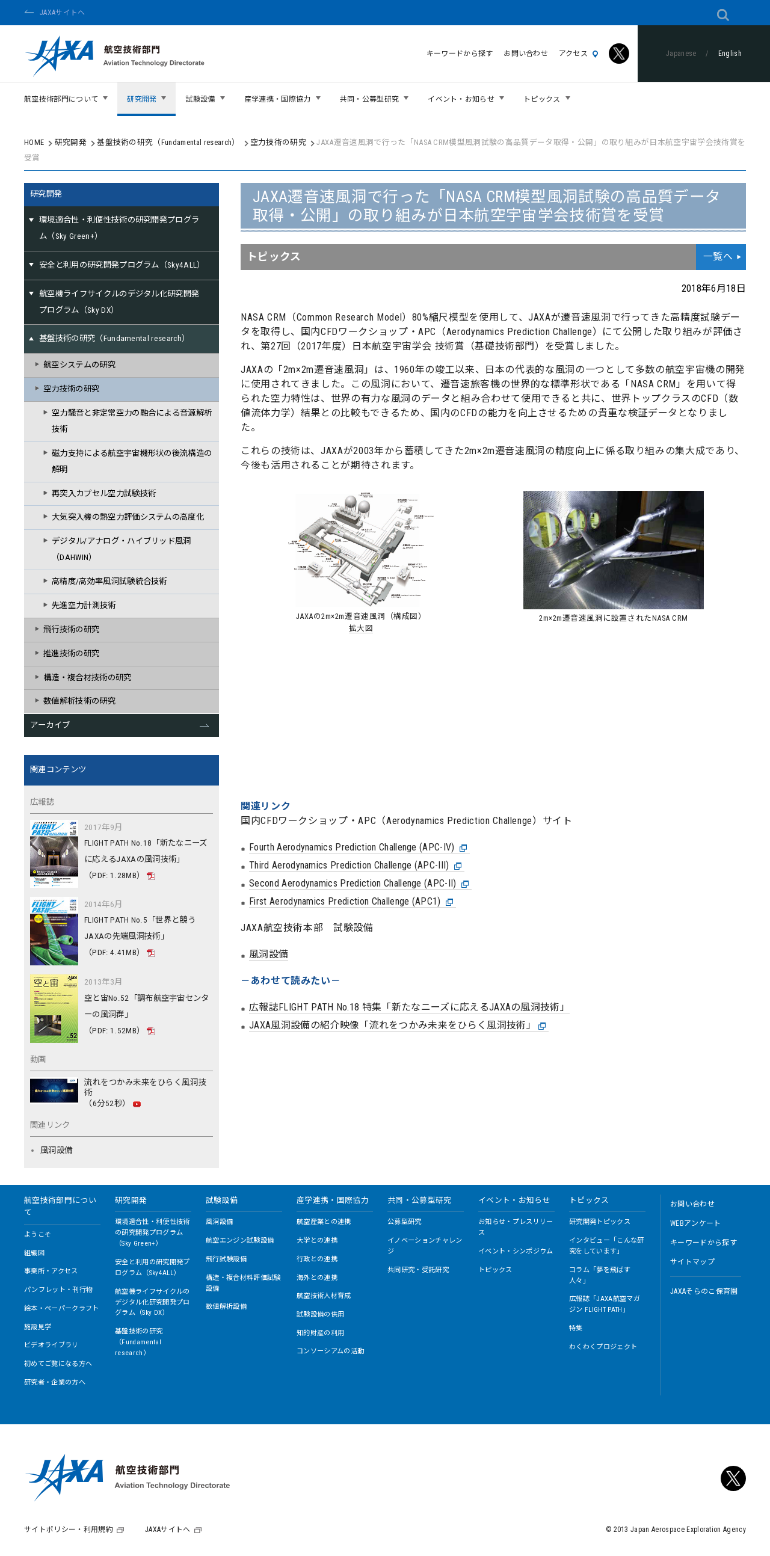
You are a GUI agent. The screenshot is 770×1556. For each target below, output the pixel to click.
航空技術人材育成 (324, 1296)
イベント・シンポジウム (515, 1251)
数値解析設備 (226, 1307)
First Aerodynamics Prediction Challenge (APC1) (351, 776)
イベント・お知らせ (514, 1200)
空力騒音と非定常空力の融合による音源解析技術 (132, 421)
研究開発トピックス (599, 1222)
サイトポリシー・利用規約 (68, 1529)
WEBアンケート (695, 1223)
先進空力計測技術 (84, 605)
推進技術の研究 (71, 653)
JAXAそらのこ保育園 (704, 1291)
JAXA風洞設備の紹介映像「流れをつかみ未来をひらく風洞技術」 (397, 900)
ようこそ (37, 1234)
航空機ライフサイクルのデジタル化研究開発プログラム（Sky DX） (152, 1302)
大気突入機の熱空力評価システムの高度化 (128, 516)
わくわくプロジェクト (603, 1347)
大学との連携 (317, 1240)
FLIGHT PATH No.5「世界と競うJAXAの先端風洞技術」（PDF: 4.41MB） (140, 936)
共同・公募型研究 (419, 1200)
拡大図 (361, 628)
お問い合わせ (526, 53)
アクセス (578, 53)
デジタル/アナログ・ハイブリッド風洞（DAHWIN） (121, 549)
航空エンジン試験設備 (240, 1240)
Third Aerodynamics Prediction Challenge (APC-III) (355, 740)
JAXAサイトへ (62, 12)
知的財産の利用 (320, 1333)
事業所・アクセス (51, 1271)
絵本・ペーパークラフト (61, 1308)
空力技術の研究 (278, 142)
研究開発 (71, 142)
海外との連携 (317, 1278)
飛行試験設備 (226, 1259)
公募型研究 (404, 1222)
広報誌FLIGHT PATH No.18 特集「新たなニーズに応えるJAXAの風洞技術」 (409, 882)
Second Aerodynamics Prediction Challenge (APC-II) (359, 758)
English (730, 53)
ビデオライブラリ (51, 1345)
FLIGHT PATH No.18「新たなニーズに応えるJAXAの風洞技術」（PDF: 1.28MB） (146, 859)
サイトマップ (692, 1262)
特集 (576, 1328)
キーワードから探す (460, 53)
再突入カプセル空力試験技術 (104, 493)
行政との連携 (317, 1259)
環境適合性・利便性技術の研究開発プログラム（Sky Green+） (152, 1232)
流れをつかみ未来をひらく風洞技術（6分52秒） (145, 1093)
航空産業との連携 (324, 1222)
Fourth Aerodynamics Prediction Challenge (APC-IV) (358, 722)
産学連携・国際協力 (333, 1200)
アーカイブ (50, 725)
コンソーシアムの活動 (330, 1351)
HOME (34, 142)
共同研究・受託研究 (418, 1270)
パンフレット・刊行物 (58, 1290)
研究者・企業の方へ (54, 1382)
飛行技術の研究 (71, 629)
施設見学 (37, 1327)
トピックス (495, 1270)
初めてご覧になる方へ (58, 1364)
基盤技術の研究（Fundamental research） (168, 142)
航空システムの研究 (79, 364)
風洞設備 (268, 829)
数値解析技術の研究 (79, 701)
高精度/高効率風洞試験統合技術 (109, 581)
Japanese (681, 53)
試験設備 (222, 1200)
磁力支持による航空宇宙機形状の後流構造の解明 (132, 461)
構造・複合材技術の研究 (87, 677)
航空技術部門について (60, 1206)
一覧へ (718, 256)
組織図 (34, 1253)
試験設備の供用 (320, 1314)
